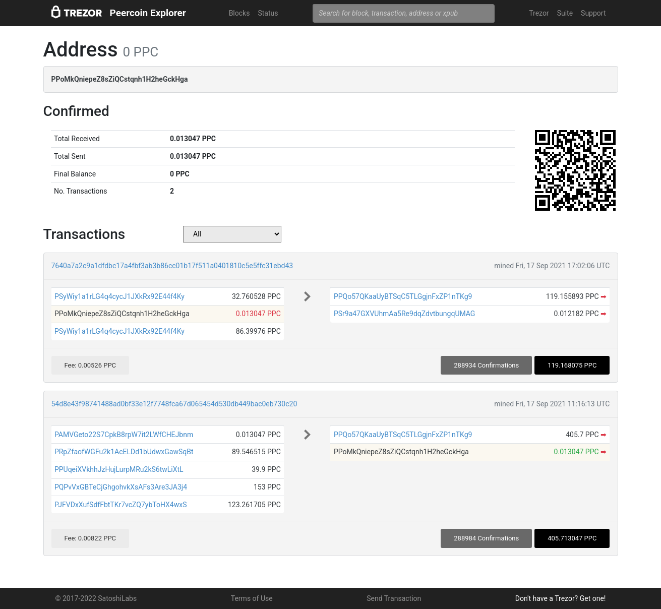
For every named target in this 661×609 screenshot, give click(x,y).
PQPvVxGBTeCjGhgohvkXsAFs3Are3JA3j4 (120, 487)
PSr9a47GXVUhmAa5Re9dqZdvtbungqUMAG (404, 314)
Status (268, 13)
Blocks (239, 13)
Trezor (539, 13)
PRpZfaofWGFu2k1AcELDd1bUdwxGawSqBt (124, 452)
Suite (565, 13)
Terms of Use (252, 598)
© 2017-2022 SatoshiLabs (96, 598)
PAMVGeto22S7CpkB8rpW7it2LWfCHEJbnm (123, 435)
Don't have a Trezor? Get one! (560, 598)
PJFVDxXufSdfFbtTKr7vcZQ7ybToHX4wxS (120, 505)
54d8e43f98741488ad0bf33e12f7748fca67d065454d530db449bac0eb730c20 (174, 404)
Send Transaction (394, 598)
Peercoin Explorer (148, 13)
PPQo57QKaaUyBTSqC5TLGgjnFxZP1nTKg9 (403, 296)
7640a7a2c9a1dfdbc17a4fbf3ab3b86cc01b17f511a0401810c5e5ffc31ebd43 (172, 266)
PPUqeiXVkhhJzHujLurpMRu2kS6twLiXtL (119, 469)
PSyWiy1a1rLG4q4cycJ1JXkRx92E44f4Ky (119, 296)
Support (593, 13)
